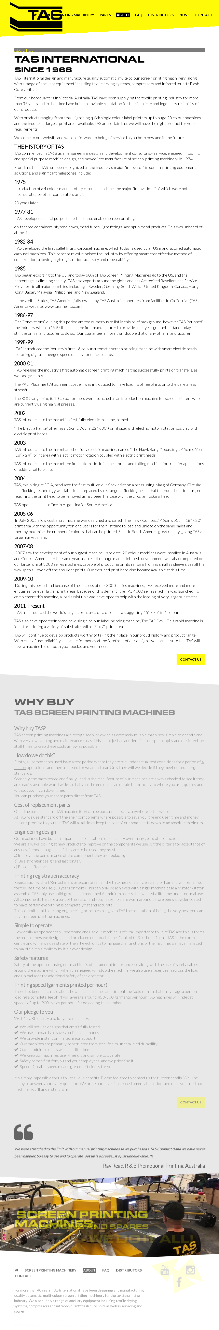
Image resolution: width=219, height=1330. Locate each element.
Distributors (161, 15)
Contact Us (190, 659)
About (123, 15)
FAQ (138, 15)
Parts (105, 15)
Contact (204, 15)
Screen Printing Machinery (68, 15)
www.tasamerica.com (63, 306)
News (184, 15)
